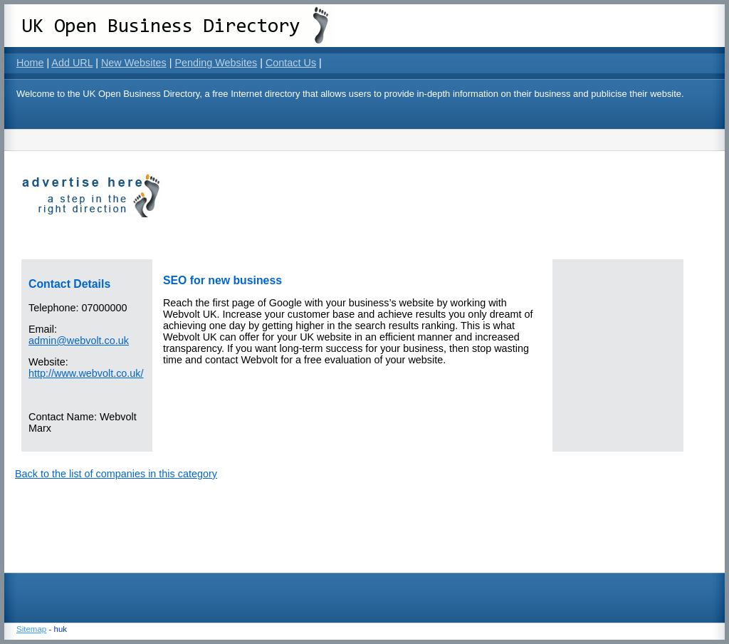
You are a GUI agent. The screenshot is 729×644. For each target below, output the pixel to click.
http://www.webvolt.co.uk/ (86, 373)
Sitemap (31, 629)
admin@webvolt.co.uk (78, 340)
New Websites (134, 62)
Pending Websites (215, 62)
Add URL (72, 62)
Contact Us (291, 62)
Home (29, 62)
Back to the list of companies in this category (116, 473)
